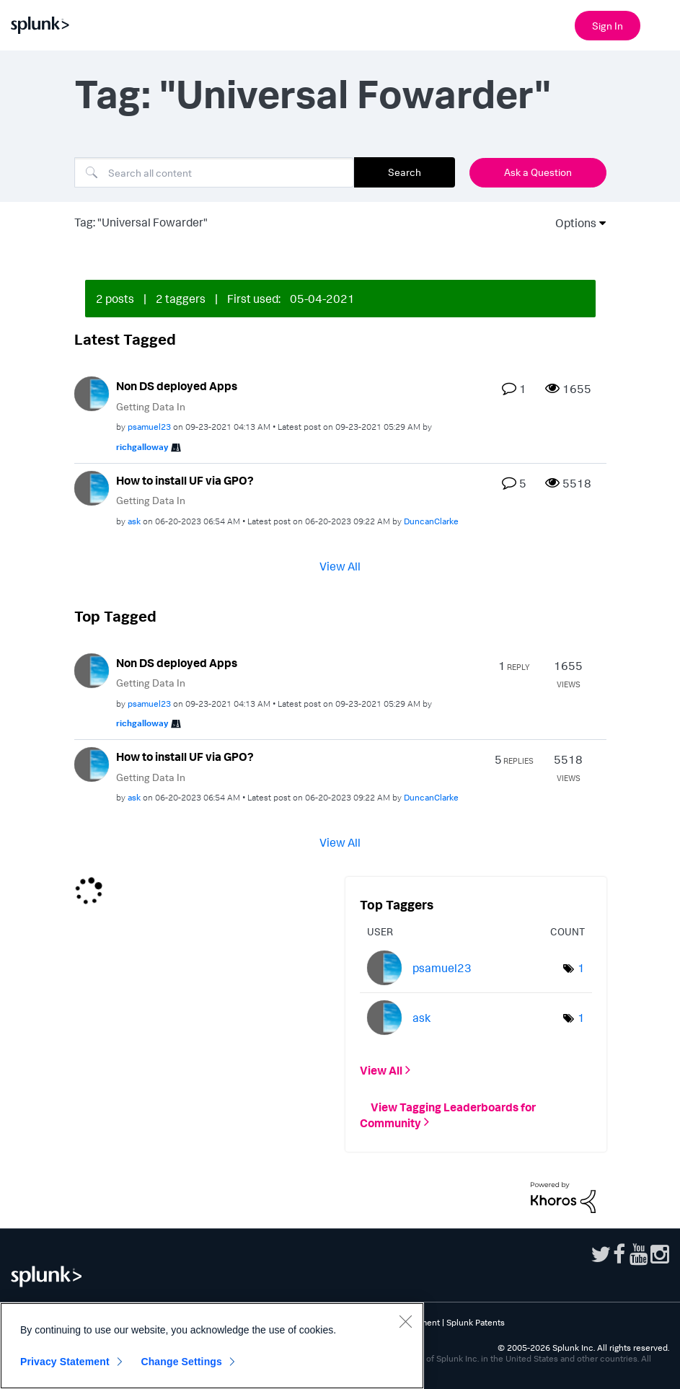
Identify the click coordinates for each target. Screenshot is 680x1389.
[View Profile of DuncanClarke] (431, 521)
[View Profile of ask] (134, 521)
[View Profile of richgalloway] (142, 446)
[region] (212, 1345)
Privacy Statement (65, 1361)
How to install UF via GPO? (185, 480)
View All (340, 565)
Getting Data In (150, 406)
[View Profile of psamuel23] (149, 426)
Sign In (607, 25)
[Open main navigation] (660, 23)
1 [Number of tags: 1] (581, 968)
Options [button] (571, 223)
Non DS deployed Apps (176, 386)
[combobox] (214, 172)
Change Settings (181, 1361)
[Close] (405, 1321)
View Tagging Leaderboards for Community (448, 1114)
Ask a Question (538, 172)
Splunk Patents (475, 1322)
